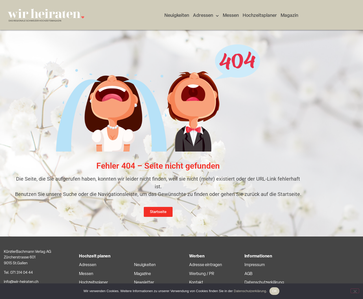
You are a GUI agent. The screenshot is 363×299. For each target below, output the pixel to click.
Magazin (289, 15)
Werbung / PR (201, 274)
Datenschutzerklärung (264, 283)
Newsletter (144, 283)
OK (274, 291)
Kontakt (196, 283)
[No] (355, 291)
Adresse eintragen (205, 265)
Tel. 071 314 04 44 (18, 273)
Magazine (142, 274)
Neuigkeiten (176, 15)
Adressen (206, 16)
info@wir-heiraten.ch (21, 282)
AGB (248, 274)
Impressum (254, 265)
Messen (231, 15)
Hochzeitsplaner (260, 15)
